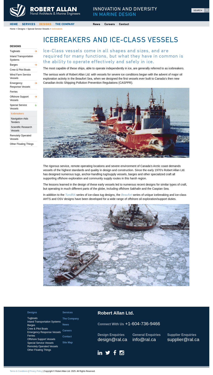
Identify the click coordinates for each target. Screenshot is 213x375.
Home (14, 24)
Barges (14, 64)
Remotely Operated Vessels (20, 137)
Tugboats (15, 51)
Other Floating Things (22, 144)
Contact (124, 24)
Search (201, 10)
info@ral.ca (144, 339)
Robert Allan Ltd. (47, 10)
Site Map (68, 342)
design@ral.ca (112, 339)
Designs (45, 24)
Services (28, 24)
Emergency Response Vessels (20, 85)
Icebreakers (57, 29)
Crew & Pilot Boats (20, 69)
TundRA (70, 194)
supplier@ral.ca (183, 339)
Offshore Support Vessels (19, 98)
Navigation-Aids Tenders (19, 120)
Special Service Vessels (38, 29)
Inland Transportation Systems (21, 58)
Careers (109, 24)
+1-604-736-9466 (142, 323)
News (96, 24)
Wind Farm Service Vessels (20, 76)
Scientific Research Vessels (21, 129)
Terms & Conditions (19, 371)
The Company (65, 24)
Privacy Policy (35, 371)
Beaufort (126, 194)
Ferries (13, 91)
